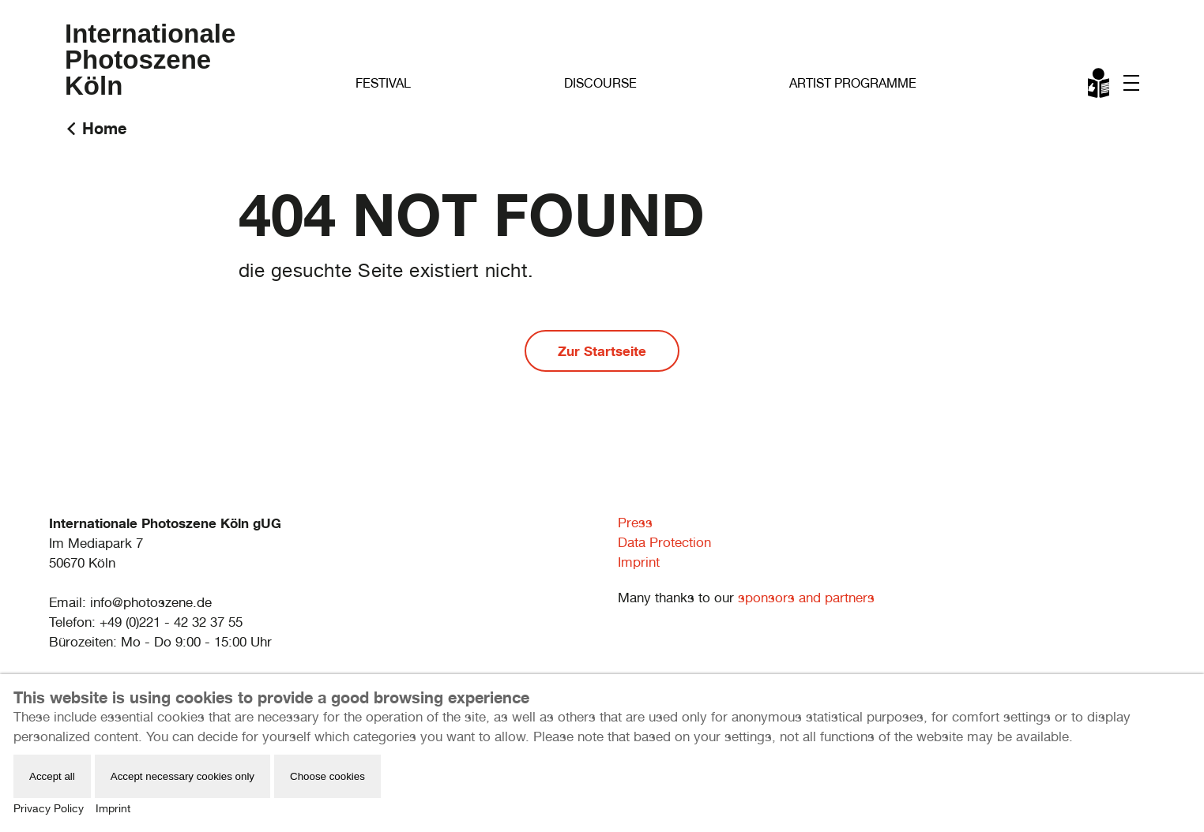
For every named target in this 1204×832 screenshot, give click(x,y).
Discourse (600, 83)
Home (104, 128)
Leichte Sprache (1100, 86)
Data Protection (664, 542)
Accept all (52, 776)
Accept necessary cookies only (182, 776)
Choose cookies (327, 776)
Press (635, 522)
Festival (383, 83)
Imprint (639, 562)
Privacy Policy (48, 808)
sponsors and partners (806, 597)
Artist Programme (852, 83)
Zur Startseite (602, 351)
